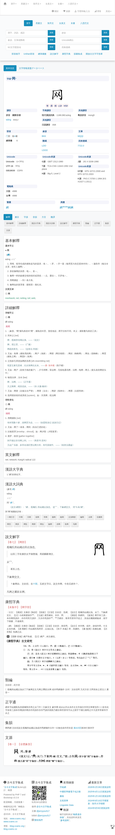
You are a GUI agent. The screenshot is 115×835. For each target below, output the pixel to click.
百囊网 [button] (99, 517)
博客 (97, 11)
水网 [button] (90, 517)
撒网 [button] (54, 517)
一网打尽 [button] (10, 517)
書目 (17, 217)
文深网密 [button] (72, 517)
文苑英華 (64, 800)
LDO (44, 146)
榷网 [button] (82, 517)
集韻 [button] (107, 223)
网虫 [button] (42, 524)
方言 (44, 217)
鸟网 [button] (75, 524)
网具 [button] (17, 524)
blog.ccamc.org (17, 826)
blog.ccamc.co (10, 829)
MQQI (80, 136)
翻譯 (53, 217)
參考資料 (64, 820)
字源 (26, 217)
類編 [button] (87, 223)
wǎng (8, 119)
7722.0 (81, 146)
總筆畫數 (42, 54)
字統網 (63, 787)
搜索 (51, 33)
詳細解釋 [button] (22, 223)
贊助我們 (38, 820)
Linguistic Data (67, 805)
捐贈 (66, 11)
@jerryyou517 (42, 811)
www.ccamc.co (11, 821)
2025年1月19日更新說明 (99, 796)
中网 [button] (21, 517)
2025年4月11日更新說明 (99, 791)
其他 (108, 11)
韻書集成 (78, 54)
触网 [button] (50, 524)
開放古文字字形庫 (94, 54)
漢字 (13, 4)
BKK (44, 136)
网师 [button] (33, 524)
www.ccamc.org (17, 818)
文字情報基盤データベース (31, 68)
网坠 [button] (25, 524)
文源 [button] (8, 230)
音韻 (35, 217)
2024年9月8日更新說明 (99, 808)
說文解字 (54, 54)
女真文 (49, 4)
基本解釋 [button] (9, 223)
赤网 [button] (58, 524)
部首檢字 (16, 54)
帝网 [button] (45, 517)
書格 (62, 796)
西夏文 (25, 4)
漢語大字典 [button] (35, 223)
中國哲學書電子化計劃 (70, 791)
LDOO (45, 150)
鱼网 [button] (66, 524)
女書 (60, 4)
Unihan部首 (29, 54)
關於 (55, 11)
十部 (35, 583)
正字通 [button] (97, 223)
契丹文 (37, 4)
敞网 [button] (62, 517)
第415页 (77, 728)
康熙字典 (66, 54)
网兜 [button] (9, 524)
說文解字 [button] (63, 223)
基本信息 (10, 68)
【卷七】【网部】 (17, 542)
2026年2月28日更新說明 (99, 787)
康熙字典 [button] (76, 223)
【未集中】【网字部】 (19, 607)
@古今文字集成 (43, 806)
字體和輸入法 (82, 11)
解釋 (8, 217)
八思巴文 (73, 4)
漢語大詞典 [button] (50, 223)
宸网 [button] (37, 517)
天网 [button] (29, 517)
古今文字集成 (10, 787)
